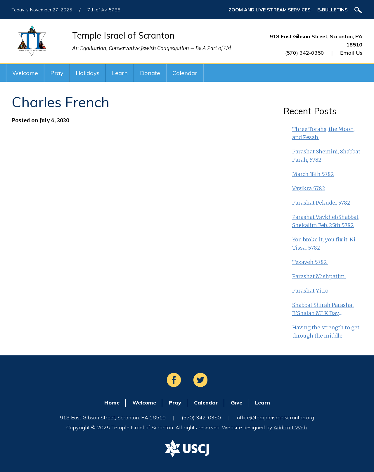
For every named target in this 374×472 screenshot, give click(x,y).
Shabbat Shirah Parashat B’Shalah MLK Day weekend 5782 (323, 309)
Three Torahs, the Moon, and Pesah (323, 133)
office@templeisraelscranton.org (275, 417)
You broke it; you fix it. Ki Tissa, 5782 (323, 243)
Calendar (184, 73)
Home (112, 402)
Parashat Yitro (311, 290)
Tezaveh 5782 (310, 262)
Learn (120, 73)
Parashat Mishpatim (319, 276)
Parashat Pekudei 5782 (321, 202)
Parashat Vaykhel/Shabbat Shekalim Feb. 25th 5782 (325, 221)
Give (236, 402)
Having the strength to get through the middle (325, 331)
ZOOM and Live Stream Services (269, 10)
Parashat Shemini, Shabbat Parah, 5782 (326, 155)
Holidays (88, 73)
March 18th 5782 (313, 174)
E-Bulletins (332, 10)
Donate (150, 73)
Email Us (351, 52)
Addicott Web (290, 427)
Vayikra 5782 (308, 188)
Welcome (25, 73)
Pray (56, 73)
